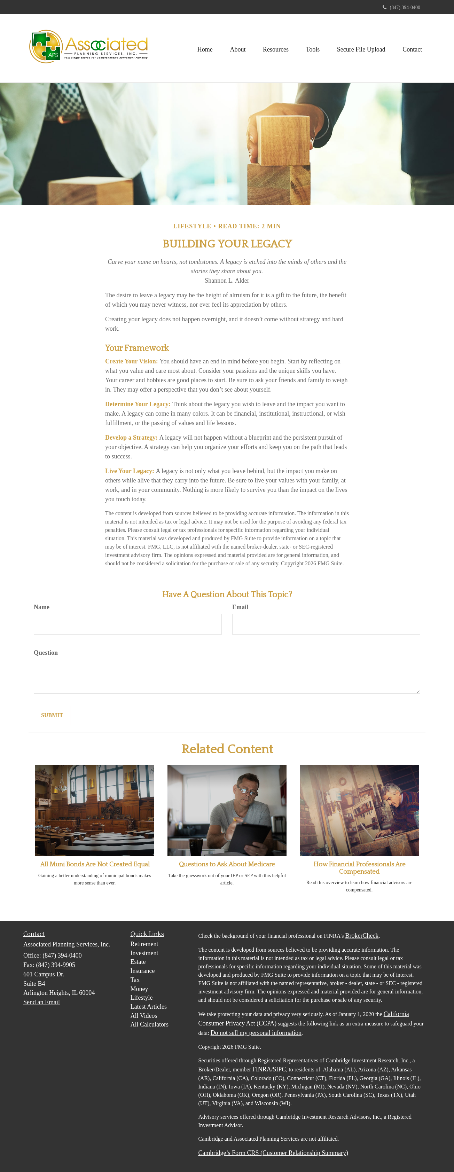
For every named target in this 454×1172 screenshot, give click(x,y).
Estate (138, 961)
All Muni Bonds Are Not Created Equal (95, 864)
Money (139, 988)
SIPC (279, 1069)
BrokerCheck (361, 935)
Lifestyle (142, 997)
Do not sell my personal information (256, 1032)
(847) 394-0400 (402, 7)
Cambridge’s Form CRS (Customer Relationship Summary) (273, 1152)
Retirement (144, 944)
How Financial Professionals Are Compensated (359, 868)
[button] (236, 48)
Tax (135, 979)
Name (41, 607)
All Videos (144, 1015)
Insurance (143, 970)
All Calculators (150, 1024)
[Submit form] (52, 715)
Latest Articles (149, 1006)
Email (240, 607)
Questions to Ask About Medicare (227, 864)
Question (46, 652)
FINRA (261, 1069)
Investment (144, 953)
